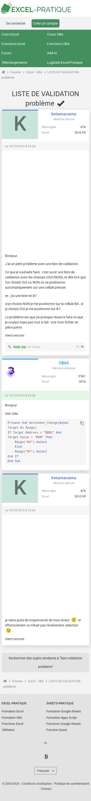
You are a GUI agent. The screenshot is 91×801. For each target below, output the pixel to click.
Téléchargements (14, 62)
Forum (6, 53)
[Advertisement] (45, 199)
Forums (15, 72)
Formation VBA (12, 717)
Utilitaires (8, 730)
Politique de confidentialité (71, 783)
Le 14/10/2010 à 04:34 (20, 146)
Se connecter (15, 23)
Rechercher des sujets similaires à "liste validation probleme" (45, 662)
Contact (46, 789)
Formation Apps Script (61, 717)
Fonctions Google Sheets (63, 724)
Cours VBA (55, 34)
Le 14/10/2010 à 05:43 (20, 510)
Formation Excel (13, 711)
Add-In (52, 53)
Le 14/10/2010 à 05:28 (20, 395)
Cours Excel (10, 34)
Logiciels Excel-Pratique (65, 62)
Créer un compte (45, 23)
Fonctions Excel (13, 44)
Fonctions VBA (58, 44)
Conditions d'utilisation (37, 783)
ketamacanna (63, 113)
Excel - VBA (34, 72)
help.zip (19, 347)
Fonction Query (56, 730)
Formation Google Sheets (63, 711)
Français (43, 771)
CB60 (64, 362)
